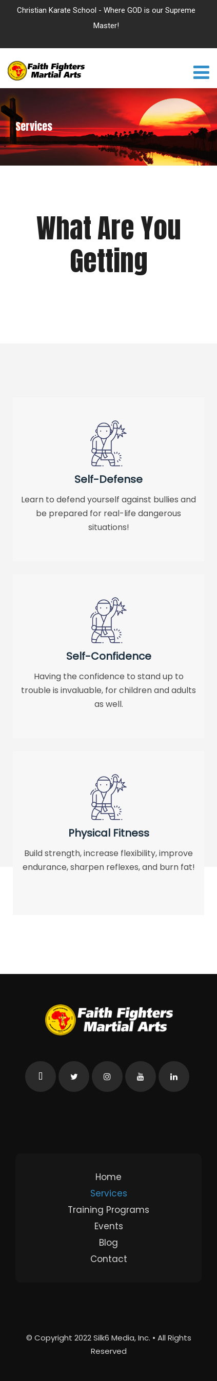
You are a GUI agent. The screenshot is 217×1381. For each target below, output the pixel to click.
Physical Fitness (108, 833)
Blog (108, 1242)
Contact (108, 1259)
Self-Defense (108, 479)
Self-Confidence (108, 656)
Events (108, 1226)
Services (108, 1193)
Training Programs (108, 1210)
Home (108, 1177)
